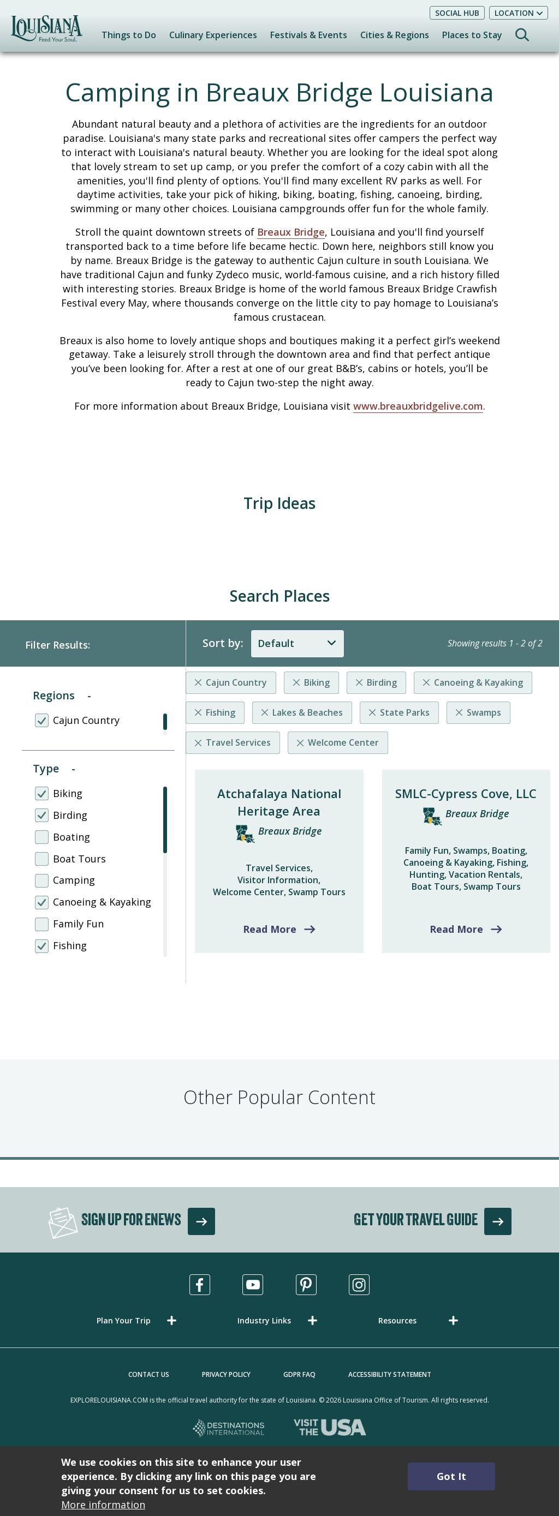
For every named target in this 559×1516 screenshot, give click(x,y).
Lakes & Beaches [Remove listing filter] (307, 712)
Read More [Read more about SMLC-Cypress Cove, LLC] (456, 929)
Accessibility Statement (389, 1374)
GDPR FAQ (299, 1374)
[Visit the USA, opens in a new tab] (330, 1429)
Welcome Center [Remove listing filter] (343, 742)
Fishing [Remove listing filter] (220, 712)
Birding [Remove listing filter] (382, 682)
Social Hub (457, 13)
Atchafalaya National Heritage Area (279, 802)
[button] (139, 1320)
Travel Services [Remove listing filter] (238, 742)
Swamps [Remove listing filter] (484, 712)
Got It (451, 1476)
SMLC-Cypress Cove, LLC (466, 793)
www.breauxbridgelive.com (418, 405)
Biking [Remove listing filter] (317, 682)
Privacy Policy (226, 1374)
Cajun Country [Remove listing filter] (236, 682)
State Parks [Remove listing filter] (405, 712)
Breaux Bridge (291, 231)
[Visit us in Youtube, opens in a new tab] (252, 1284)
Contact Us (148, 1374)
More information (103, 1504)
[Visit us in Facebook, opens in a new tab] (199, 1284)
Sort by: (223, 643)
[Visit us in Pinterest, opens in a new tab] (306, 1284)
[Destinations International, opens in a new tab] (229, 1429)
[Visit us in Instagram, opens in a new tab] (359, 1284)
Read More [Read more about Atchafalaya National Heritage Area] (269, 929)
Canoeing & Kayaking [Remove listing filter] (478, 682)
